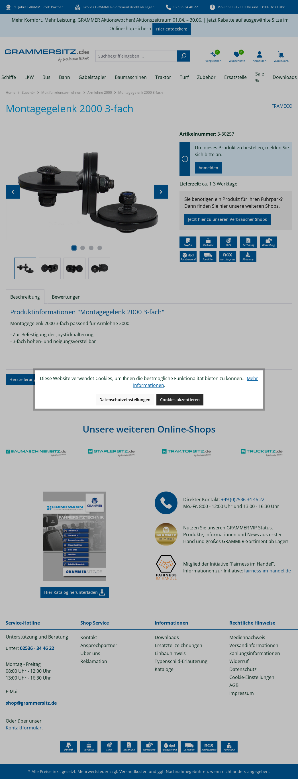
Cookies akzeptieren (180, 399)
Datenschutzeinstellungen (124, 399)
